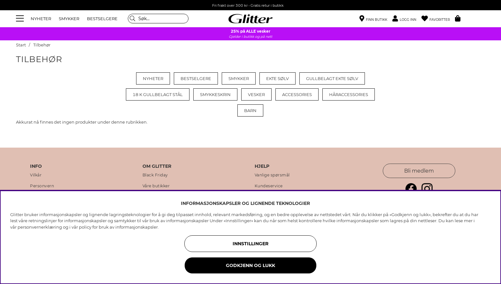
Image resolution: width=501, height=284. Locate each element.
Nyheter (153, 78)
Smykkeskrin (215, 94)
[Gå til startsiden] (250, 18)
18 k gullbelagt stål (158, 94)
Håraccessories (348, 94)
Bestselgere (196, 78)
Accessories (297, 94)
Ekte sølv (277, 78)
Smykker (238, 78)
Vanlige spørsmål (272, 175)
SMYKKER (69, 18)
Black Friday (155, 175)
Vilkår (36, 175)
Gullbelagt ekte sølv (332, 78)
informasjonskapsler (136, 227)
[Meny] (21, 18)
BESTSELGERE (102, 18)
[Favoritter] (438, 18)
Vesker (256, 94)
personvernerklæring (40, 227)
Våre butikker (156, 186)
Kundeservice (269, 186)
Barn (250, 110)
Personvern (42, 186)
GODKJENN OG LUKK (250, 265)
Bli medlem (419, 171)
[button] (406, 18)
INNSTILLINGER (250, 244)
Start (21, 45)
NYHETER (41, 18)
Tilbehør (41, 45)
